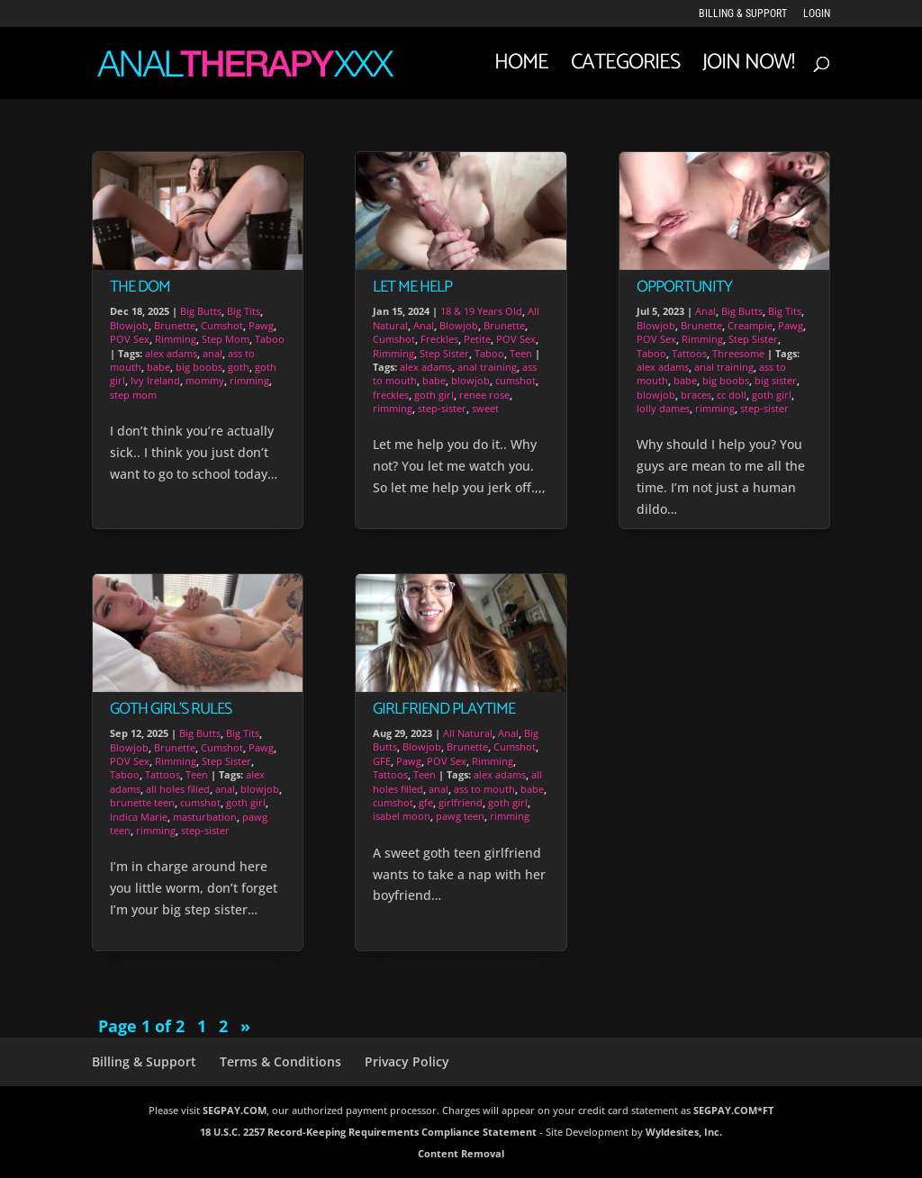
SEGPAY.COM (235, 1110)
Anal (423, 325)
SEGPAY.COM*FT (733, 1110)
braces (696, 394)
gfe (426, 802)
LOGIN (816, 14)
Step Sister (226, 761)
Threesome (738, 353)
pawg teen (460, 816)
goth (238, 366)
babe (158, 366)
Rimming (175, 339)
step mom (133, 394)
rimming (249, 380)
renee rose (484, 394)
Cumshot (222, 325)
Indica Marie (138, 816)
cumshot (200, 802)
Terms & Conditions (280, 1061)
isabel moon (401, 816)
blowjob (259, 789)
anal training (487, 366)
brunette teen (142, 802)
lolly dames (663, 408)
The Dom (140, 287)
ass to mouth (484, 789)
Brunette (174, 325)
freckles (391, 394)
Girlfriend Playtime (444, 709)
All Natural (468, 733)
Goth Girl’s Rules (170, 709)
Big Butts (200, 311)
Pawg (261, 325)
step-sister (205, 830)
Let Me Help (412, 287)
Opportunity (684, 287)
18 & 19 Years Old (481, 311)
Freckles (439, 339)
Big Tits (243, 311)
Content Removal (461, 1153)
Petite (477, 339)
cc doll (731, 394)
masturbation (205, 816)
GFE (382, 761)
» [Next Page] (245, 1026)
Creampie (750, 325)
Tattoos (162, 774)
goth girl (246, 802)
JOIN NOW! (748, 68)
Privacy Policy (407, 1061)
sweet (485, 408)
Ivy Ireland (155, 380)
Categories (625, 68)
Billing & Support (743, 14)
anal (212, 353)
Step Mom (225, 339)
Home (521, 68)
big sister (776, 380)
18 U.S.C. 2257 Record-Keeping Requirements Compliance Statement (368, 1131)
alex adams (171, 353)
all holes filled (178, 789)
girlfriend (460, 802)
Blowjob (129, 325)
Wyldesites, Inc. (684, 1131)
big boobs (199, 366)
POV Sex (129, 339)
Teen (196, 774)
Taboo (270, 339)
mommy (204, 380)
